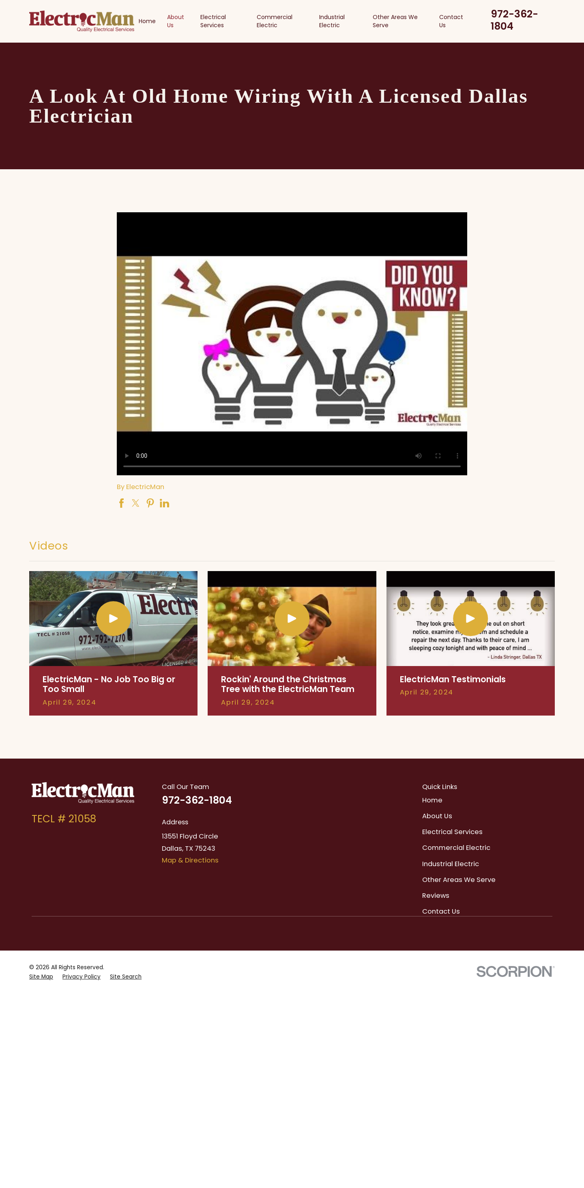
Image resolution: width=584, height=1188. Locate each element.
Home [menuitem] (147, 21)
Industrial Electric (450, 864)
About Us (437, 816)
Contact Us (441, 911)
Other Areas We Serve (459, 879)
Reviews (435, 895)
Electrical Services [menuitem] (213, 21)
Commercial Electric (456, 847)
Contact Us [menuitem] (451, 21)
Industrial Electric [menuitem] (332, 21)
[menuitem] (41, 977)
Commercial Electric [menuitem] (274, 21)
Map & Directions (190, 860)
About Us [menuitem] (175, 21)
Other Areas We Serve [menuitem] (395, 21)
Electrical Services (452, 832)
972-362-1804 (514, 20)
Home (432, 800)
